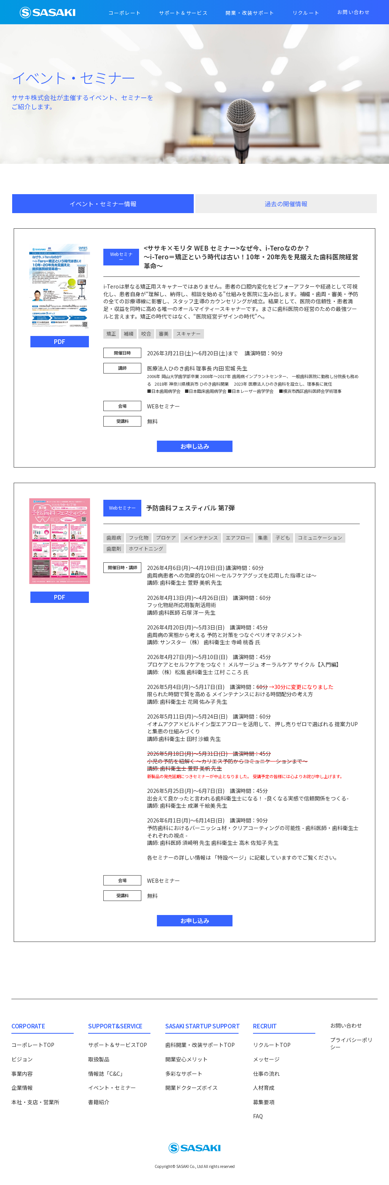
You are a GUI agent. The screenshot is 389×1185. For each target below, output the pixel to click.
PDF (59, 341)
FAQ (258, 1116)
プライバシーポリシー (351, 1043)
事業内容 (22, 1073)
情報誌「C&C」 (106, 1073)
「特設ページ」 (230, 857)
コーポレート (124, 12)
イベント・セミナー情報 (103, 203)
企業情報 (22, 1087)
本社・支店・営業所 (35, 1102)
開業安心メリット (186, 1059)
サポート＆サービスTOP (117, 1044)
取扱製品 (98, 1059)
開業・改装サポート (250, 12)
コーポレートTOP (32, 1044)
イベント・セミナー (112, 1087)
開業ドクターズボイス (191, 1087)
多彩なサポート (183, 1073)
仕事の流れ (266, 1073)
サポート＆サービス (183, 12)
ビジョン (22, 1059)
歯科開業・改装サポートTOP (200, 1044)
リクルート (306, 12)
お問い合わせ (353, 12)
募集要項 (263, 1102)
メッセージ (266, 1059)
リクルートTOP (272, 1044)
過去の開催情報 (286, 203)
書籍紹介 (98, 1102)
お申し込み (194, 446)
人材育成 (263, 1087)
